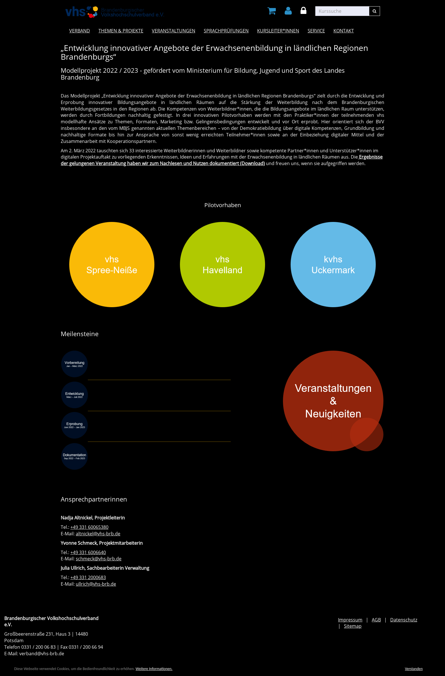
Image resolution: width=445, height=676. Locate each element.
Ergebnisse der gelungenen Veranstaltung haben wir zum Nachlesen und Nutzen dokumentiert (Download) (222, 160)
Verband (79, 31)
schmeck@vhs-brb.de (98, 559)
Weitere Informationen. (154, 668)
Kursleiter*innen (278, 31)
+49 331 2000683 (88, 577)
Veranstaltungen (173, 31)
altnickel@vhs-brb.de (98, 534)
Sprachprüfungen (226, 31)
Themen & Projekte (120, 31)
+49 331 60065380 (89, 527)
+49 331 (79, 552)
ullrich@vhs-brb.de (96, 584)
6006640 (97, 552)
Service (316, 31)
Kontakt (343, 31)
